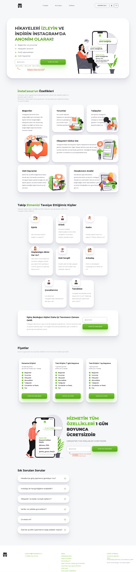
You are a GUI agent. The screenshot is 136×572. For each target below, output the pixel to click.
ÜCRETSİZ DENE (53, 62)
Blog (63, 553)
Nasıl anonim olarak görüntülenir (73, 563)
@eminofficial (36, 66)
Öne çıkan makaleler (68, 571)
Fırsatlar (45, 5)
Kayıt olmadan (66, 558)
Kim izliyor (58, 5)
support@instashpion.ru (33, 553)
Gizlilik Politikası (112, 553)
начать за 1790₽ (68, 396)
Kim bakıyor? (66, 561)
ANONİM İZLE (102, 5)
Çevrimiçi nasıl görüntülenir (71, 566)
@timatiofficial (19, 66)
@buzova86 (28, 66)
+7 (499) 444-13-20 (31, 556)
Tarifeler (71, 5)
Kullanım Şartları (113, 556)
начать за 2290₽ (101, 396)
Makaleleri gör (66, 556)
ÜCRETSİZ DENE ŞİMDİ (95, 326)
